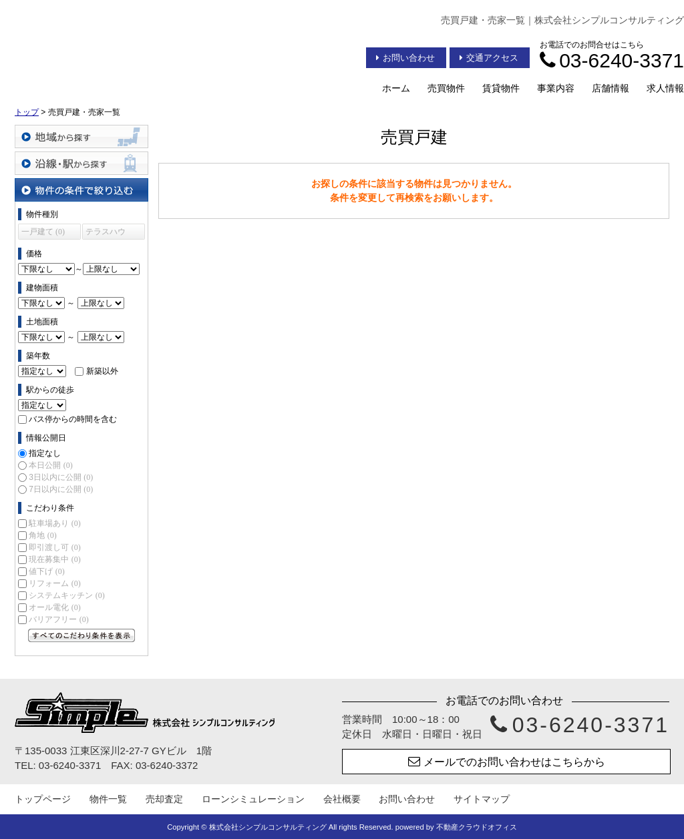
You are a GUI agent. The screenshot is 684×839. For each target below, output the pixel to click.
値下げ (46, 571)
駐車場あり (54, 523)
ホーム (396, 88)
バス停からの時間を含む (73, 419)
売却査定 (164, 799)
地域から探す (81, 136)
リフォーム (54, 583)
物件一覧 (108, 799)
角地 (42, 535)
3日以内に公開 (61, 477)
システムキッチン (66, 595)
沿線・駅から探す (81, 163)
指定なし (45, 453)
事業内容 (555, 88)
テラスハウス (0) (106, 233)
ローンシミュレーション (253, 799)
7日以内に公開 (61, 489)
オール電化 (54, 607)
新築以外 (102, 371)
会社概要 (342, 799)
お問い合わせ (405, 58)
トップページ (43, 799)
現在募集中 (54, 559)
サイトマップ (482, 799)
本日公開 (50, 465)
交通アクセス (489, 58)
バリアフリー (58, 619)
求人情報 (665, 88)
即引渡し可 (54, 547)
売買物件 (446, 88)
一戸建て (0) (43, 231)
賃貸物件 (501, 88)
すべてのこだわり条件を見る (81, 635)
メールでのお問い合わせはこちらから (506, 762)
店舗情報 (610, 88)
